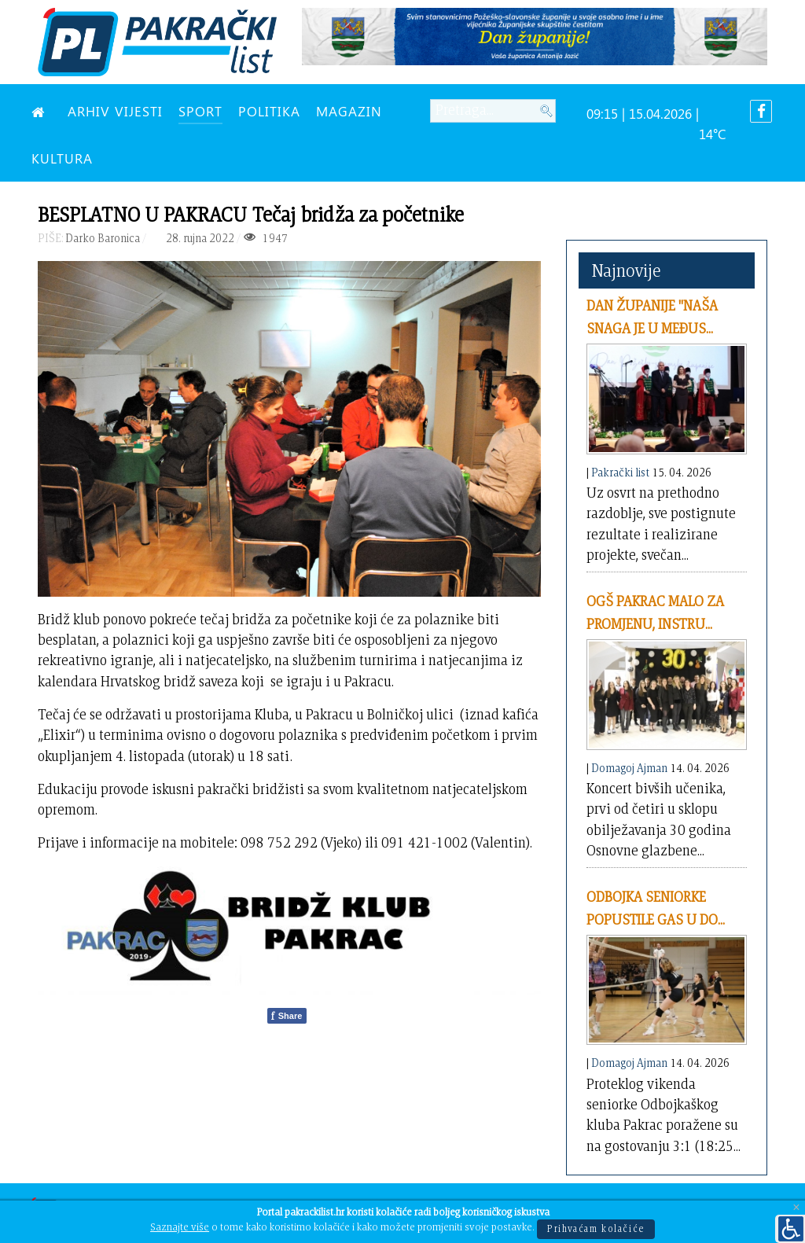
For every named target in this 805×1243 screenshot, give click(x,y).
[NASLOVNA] (41, 111)
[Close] (796, 1208)
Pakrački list (620, 472)
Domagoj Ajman (629, 767)
